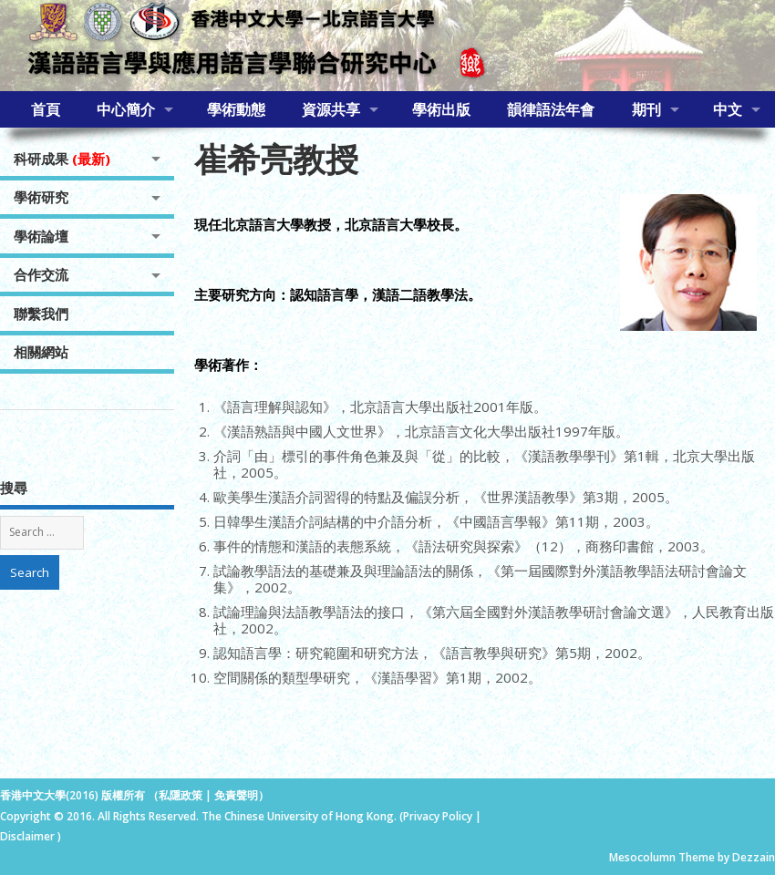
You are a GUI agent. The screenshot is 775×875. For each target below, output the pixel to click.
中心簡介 (126, 109)
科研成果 (62, 158)
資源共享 (331, 109)
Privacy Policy (437, 816)
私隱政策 (180, 795)
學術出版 (441, 109)
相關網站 (41, 352)
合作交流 (41, 274)
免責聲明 (236, 795)
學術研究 (41, 197)
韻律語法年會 (550, 109)
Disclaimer (28, 836)
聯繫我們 (41, 313)
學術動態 (236, 109)
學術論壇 (41, 236)
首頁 (45, 109)
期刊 (646, 109)
